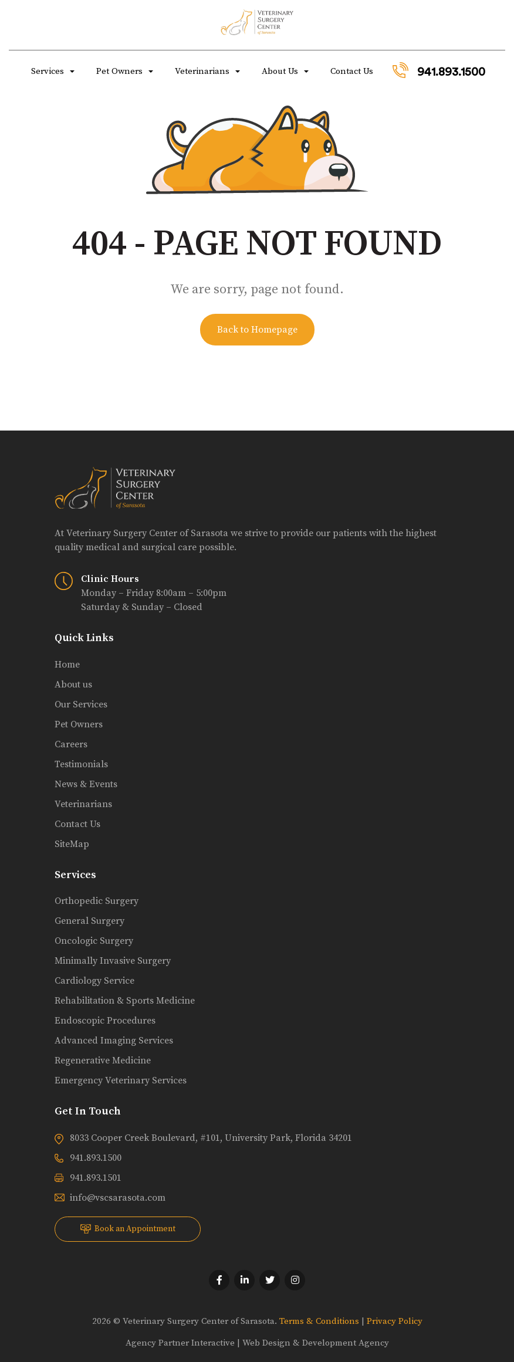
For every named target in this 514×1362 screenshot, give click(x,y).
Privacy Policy (394, 1321)
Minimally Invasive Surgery (113, 961)
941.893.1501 (95, 1178)
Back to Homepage (257, 330)
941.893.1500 (439, 70)
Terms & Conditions (319, 1321)
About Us (278, 71)
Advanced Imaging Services (114, 1040)
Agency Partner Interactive (180, 1343)
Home (67, 664)
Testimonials (81, 764)
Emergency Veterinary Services (121, 1080)
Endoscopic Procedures (105, 1020)
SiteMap (72, 844)
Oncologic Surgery (94, 941)
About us (73, 684)
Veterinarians (201, 71)
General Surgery (89, 921)
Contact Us (350, 71)
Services (46, 71)
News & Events (86, 784)
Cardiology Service (94, 981)
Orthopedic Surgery (96, 901)
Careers (71, 744)
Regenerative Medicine (103, 1060)
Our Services (81, 704)
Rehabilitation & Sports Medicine (125, 1001)
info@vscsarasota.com (117, 1198)
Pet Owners (118, 71)
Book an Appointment (127, 1229)
